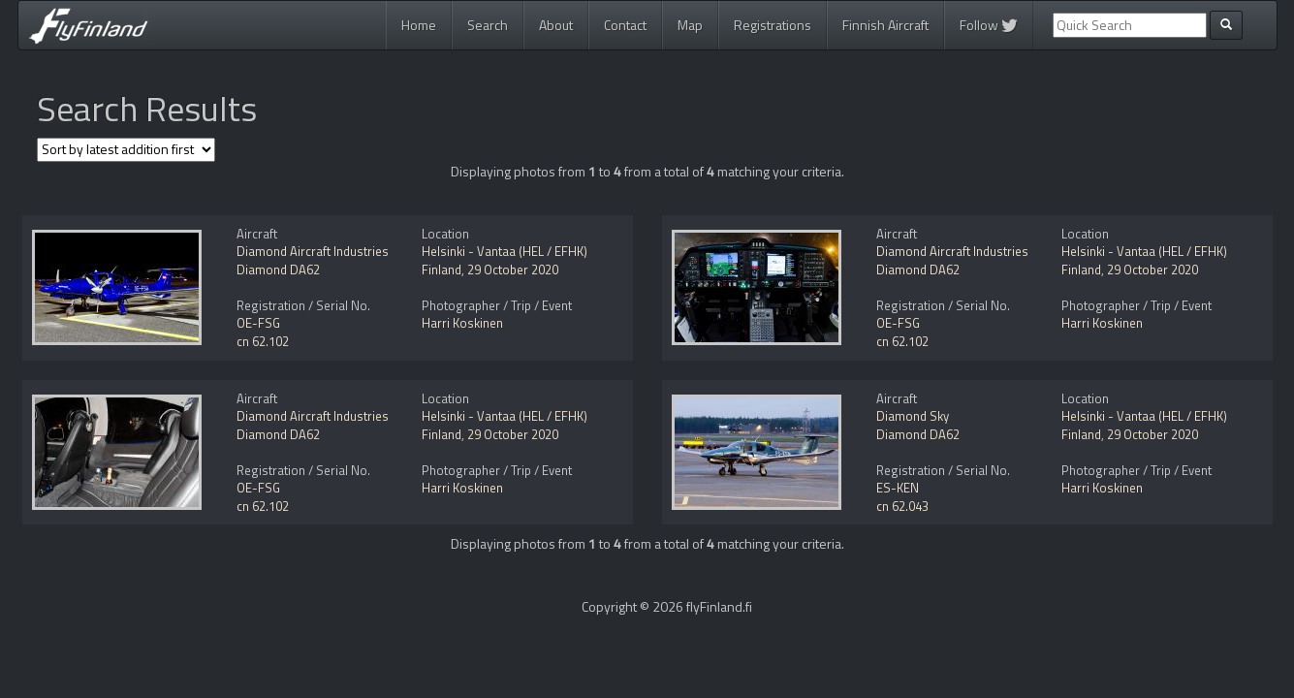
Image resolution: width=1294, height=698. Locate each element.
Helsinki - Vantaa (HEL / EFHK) (504, 251)
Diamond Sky (912, 416)
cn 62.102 (263, 341)
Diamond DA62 (278, 269)
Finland (441, 269)
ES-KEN (897, 487)
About (556, 25)
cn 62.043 (902, 506)
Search (487, 25)
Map (690, 25)
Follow (989, 25)
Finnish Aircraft (885, 25)
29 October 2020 (512, 269)
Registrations (772, 25)
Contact (625, 25)
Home (418, 25)
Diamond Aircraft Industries (313, 251)
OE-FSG (258, 323)
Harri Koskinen (462, 323)
